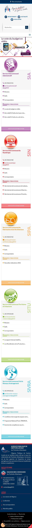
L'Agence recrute (25, 521)
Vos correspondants (9, 504)
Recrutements (11, 16)
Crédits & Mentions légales (17, 516)
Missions (6, 92)
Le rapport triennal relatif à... (12, 340)
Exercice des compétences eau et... (14, 425)
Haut (30, 526)
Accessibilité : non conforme (11, 521)
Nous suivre (16, 19)
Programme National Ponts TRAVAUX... (16, 421)
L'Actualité (22, 16)
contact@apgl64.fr (8, 487)
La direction (6, 500)
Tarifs (5, 96)
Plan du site (22, 514)
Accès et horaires (11, 514)
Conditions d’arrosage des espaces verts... (16, 417)
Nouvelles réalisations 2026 (12, 263)
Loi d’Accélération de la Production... (14, 344)
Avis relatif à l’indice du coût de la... (14, 117)
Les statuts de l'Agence (9, 496)
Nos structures (16, 2)
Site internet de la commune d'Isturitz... (15, 194)
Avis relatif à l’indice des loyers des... (14, 113)
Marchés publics (8, 508)
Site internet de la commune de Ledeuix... (16, 186)
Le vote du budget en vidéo (12, 40)
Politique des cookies (16, 518)
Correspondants (9, 100)
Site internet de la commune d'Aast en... (15, 190)
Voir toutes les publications (16, 128)
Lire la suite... (26, 54)
